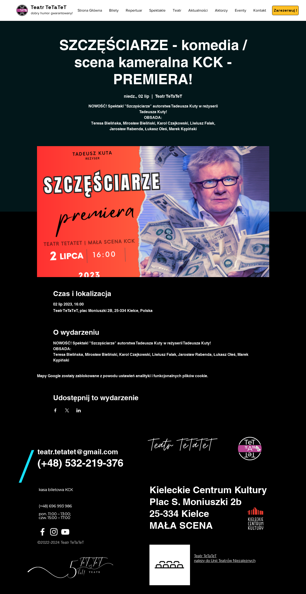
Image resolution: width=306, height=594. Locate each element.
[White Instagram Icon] (54, 532)
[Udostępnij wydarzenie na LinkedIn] (78, 410)
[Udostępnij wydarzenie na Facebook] (55, 410)
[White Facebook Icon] (42, 532)
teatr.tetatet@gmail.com (77, 451)
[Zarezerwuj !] (285, 10)
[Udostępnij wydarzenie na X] (67, 410)
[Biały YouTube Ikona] (65, 532)
